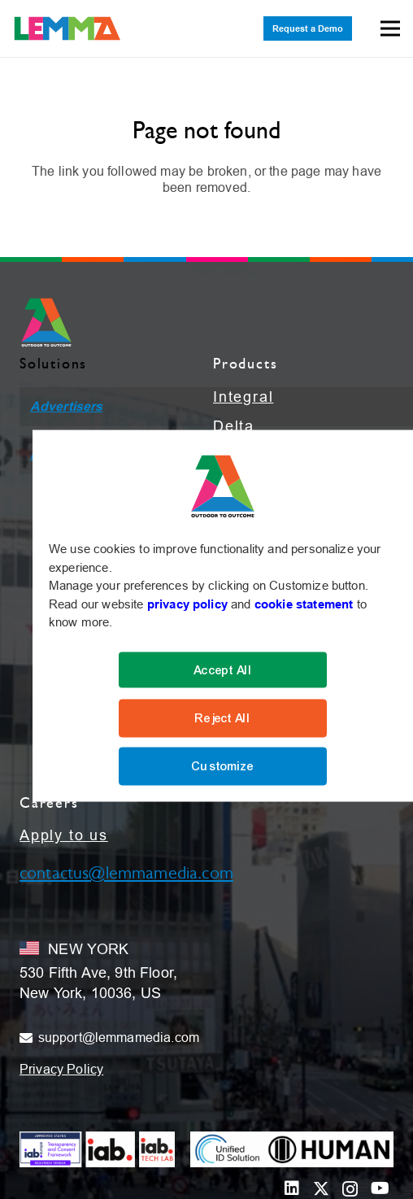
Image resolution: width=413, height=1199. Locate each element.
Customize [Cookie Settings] (222, 766)
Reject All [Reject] (222, 718)
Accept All (222, 669)
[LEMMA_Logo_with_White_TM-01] (68, 28)
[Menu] (390, 28)
